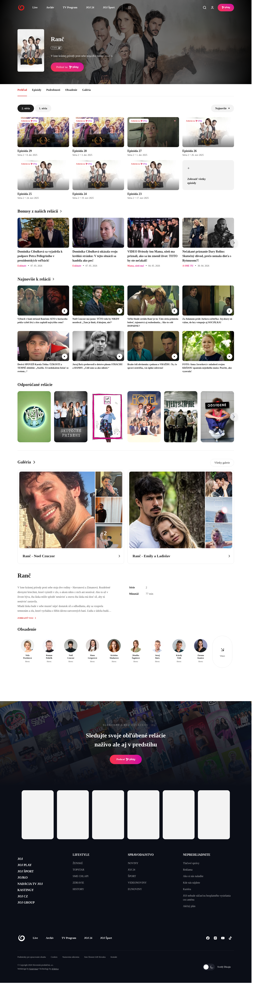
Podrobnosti (53, 89)
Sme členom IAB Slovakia (95, 967)
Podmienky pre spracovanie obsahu (31, 967)
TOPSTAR (78, 869)
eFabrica (55, 979)
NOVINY (133, 863)
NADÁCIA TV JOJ (34, 891)
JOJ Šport (109, 7)
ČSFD (56, 47)
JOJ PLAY (27, 868)
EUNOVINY (135, 889)
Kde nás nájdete (191, 882)
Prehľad (22, 89)
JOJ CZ (24, 907)
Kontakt (114, 967)
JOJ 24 (90, 7)
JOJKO (24, 883)
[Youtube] (223, 948)
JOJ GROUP (29, 915)
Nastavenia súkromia (70, 967)
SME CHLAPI (80, 876)
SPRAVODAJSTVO (141, 854)
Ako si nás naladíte (193, 876)
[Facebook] (208, 948)
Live (34, 7)
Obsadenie (71, 89)
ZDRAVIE (78, 882)
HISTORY (78, 889)
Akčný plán (189, 906)
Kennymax (33, 979)
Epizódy (36, 89)
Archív (50, 7)
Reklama (188, 869)
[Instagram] (215, 948)
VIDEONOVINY (137, 882)
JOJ (21, 860)
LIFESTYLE (81, 854)
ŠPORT (132, 876)
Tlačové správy (191, 863)
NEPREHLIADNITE (196, 854)
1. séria (43, 108)
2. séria (26, 108)
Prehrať (125, 759)
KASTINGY (28, 899)
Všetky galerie (222, 462)
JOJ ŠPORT (28, 875)
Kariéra (187, 889)
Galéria (86, 89)
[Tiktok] (230, 948)
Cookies (54, 967)
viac (109, 56)
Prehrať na (67, 67)
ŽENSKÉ (78, 863)
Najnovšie (222, 108)
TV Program (70, 7)
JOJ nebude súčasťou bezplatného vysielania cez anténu (207, 897)
